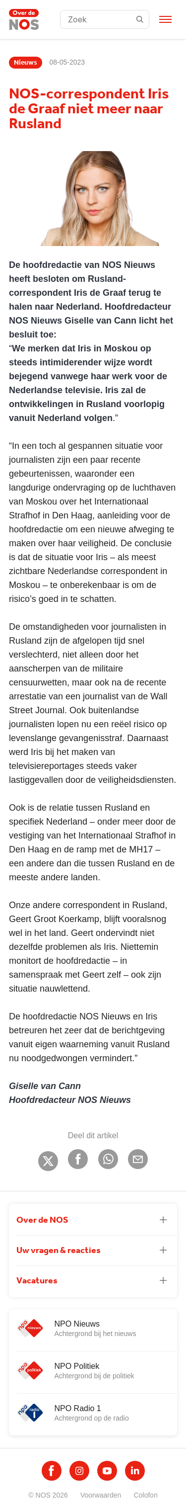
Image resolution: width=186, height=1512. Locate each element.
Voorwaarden (101, 1495)
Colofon (145, 1495)
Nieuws (25, 62)
